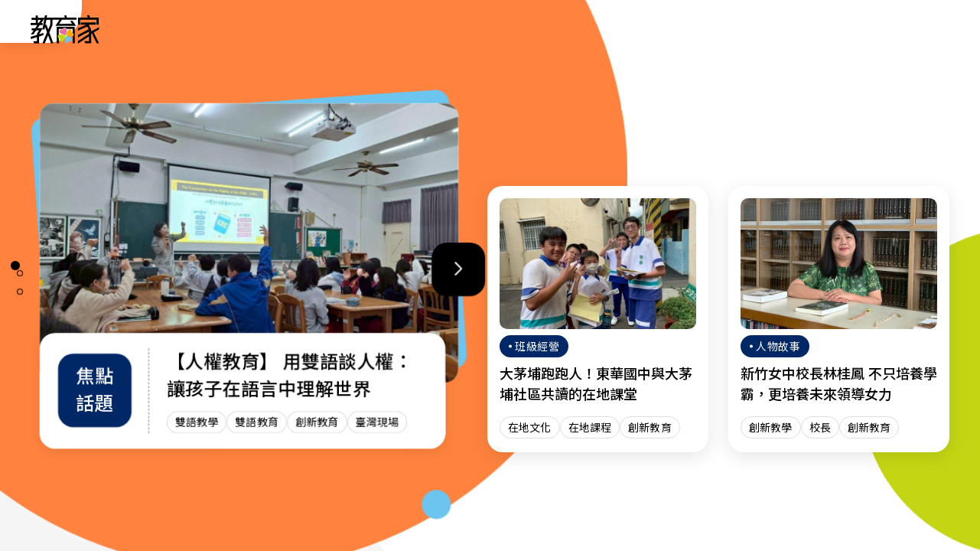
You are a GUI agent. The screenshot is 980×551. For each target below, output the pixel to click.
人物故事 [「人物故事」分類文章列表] (369, 29)
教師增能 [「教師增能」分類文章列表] (608, 29)
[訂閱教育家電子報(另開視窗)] (853, 28)
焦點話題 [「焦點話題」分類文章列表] (687, 29)
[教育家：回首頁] (65, 39)
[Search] (928, 29)
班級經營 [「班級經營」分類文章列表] (528, 29)
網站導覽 (767, 29)
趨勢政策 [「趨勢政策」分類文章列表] (449, 29)
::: (26, 31)
